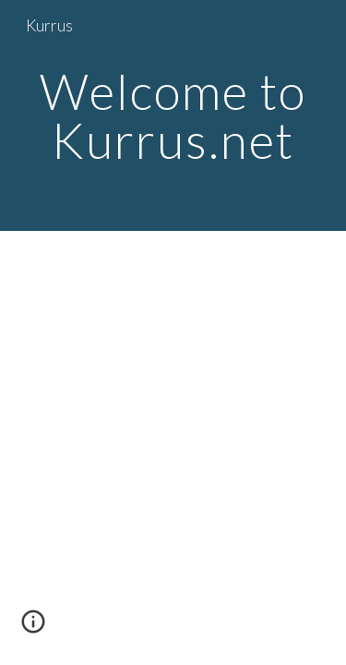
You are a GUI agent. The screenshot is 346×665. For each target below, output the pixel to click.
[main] (173, 116)
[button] (33, 628)
